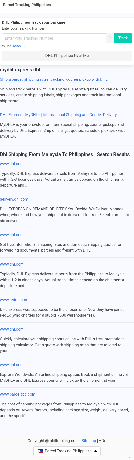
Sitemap (89, 440)
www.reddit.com (14, 299)
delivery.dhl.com (14, 199)
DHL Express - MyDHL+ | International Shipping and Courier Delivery (58, 114)
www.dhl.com (12, 163)
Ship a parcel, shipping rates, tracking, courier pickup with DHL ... (56, 79)
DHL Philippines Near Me (67, 55)
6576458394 (17, 46)
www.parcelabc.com (17, 394)
